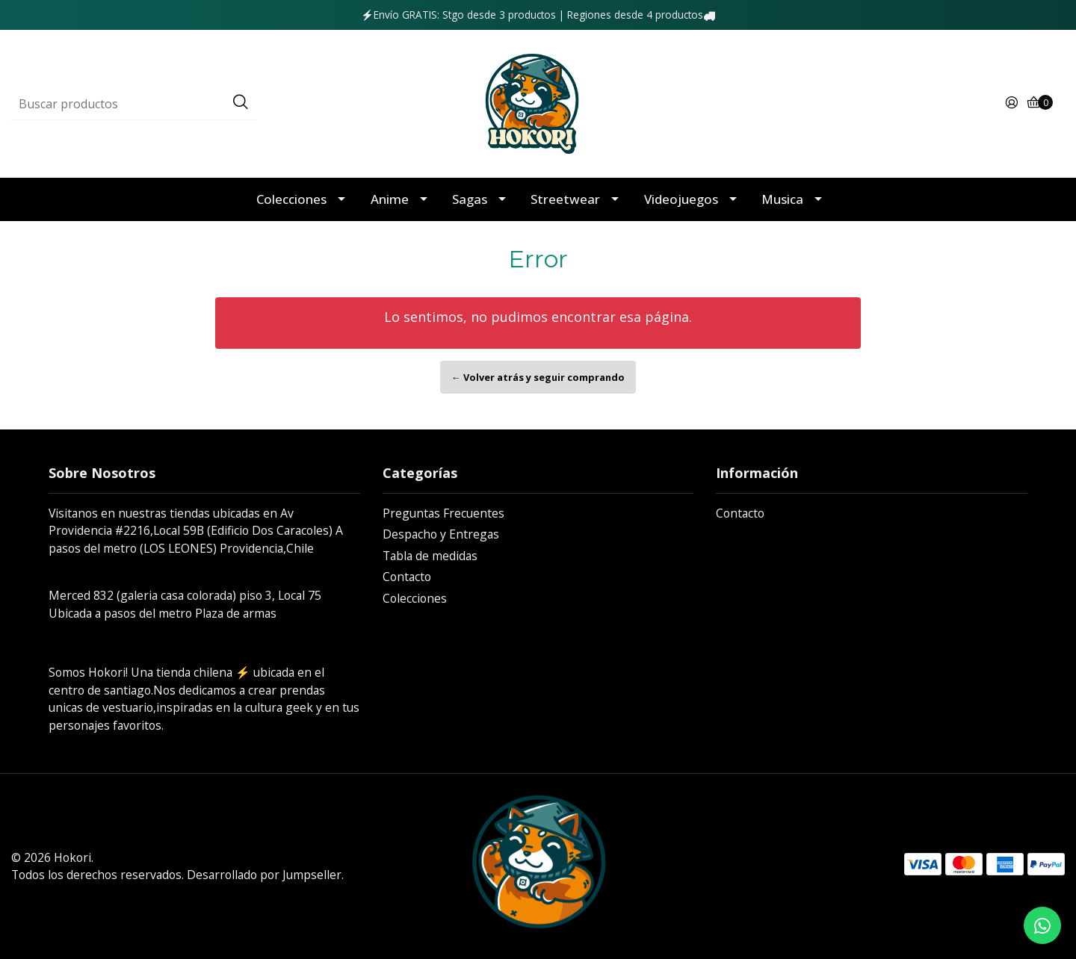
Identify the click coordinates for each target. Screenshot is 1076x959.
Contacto (407, 576)
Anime (390, 199)
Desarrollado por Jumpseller (264, 874)
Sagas (469, 199)
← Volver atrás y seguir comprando (538, 377)
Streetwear (565, 199)
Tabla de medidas (430, 555)
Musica (782, 199)
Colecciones (291, 199)
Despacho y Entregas (441, 534)
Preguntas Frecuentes (443, 513)
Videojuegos (681, 199)
